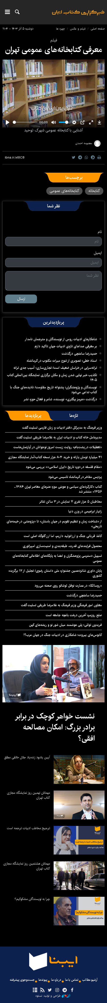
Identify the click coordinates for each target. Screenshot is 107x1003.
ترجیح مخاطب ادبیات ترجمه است (28, 828)
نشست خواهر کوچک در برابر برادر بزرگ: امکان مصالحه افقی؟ (55, 727)
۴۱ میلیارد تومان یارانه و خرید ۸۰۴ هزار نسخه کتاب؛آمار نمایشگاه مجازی (55, 457)
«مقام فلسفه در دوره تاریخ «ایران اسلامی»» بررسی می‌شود (64, 467)
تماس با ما (71, 980)
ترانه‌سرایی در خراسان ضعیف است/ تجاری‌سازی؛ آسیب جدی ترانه (55, 367)
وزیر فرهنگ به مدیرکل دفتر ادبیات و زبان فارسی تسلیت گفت (62, 427)
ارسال (21, 299)
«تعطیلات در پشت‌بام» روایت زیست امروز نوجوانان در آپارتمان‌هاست (57, 447)
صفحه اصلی (98, 28)
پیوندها (42, 980)
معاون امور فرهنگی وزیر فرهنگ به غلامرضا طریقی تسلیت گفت (61, 605)
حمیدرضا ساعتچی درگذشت (79, 353)
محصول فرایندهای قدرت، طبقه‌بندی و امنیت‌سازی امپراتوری (62, 546)
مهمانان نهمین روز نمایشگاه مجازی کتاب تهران (28, 795)
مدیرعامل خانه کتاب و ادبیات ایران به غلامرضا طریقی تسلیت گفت (59, 437)
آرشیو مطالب (89, 980)
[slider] (25, 122)
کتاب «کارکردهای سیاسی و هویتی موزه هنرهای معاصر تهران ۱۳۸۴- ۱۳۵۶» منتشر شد (58, 489)
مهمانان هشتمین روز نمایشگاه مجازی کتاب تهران (26, 866)
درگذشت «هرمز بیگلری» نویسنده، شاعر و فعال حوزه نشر (60, 399)
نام (100, 232)
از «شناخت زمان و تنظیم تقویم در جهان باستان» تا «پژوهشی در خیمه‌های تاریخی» (54, 524)
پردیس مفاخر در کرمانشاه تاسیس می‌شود (75, 477)
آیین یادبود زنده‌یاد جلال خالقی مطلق (27, 757)
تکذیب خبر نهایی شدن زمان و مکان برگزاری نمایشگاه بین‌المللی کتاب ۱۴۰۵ (52, 377)
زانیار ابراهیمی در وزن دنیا (85, 511)
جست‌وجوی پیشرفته (22, 980)
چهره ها (60, 28)
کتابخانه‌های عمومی (64, 191)
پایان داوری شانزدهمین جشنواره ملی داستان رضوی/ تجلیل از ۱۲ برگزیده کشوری (55, 573)
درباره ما (56, 980)
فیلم (53, 40)
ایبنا (78, 16)
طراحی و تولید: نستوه (53, 996)
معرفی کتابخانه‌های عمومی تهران (53, 49)
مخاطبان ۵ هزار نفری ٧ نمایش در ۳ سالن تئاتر (70, 501)
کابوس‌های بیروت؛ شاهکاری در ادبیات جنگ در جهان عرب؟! (63, 635)
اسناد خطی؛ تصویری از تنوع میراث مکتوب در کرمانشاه (62, 360)
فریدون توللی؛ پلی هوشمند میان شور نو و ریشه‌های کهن (65, 625)
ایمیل (98, 253)
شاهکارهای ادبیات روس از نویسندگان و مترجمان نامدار (61, 339)
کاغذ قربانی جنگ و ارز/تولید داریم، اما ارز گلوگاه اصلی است (63, 536)
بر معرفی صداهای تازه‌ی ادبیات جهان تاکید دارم (66, 346)
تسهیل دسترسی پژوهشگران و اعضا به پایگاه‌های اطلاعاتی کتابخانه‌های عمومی (57, 558)
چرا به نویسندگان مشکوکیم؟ (32, 899)
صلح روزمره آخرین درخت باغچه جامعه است (74, 615)
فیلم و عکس (77, 28)
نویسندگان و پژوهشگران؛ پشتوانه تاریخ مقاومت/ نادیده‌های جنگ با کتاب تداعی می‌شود (53, 390)
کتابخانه (94, 191)
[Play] (8, 122)
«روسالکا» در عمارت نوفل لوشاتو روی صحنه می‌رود (68, 585)
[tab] (74, 416)
